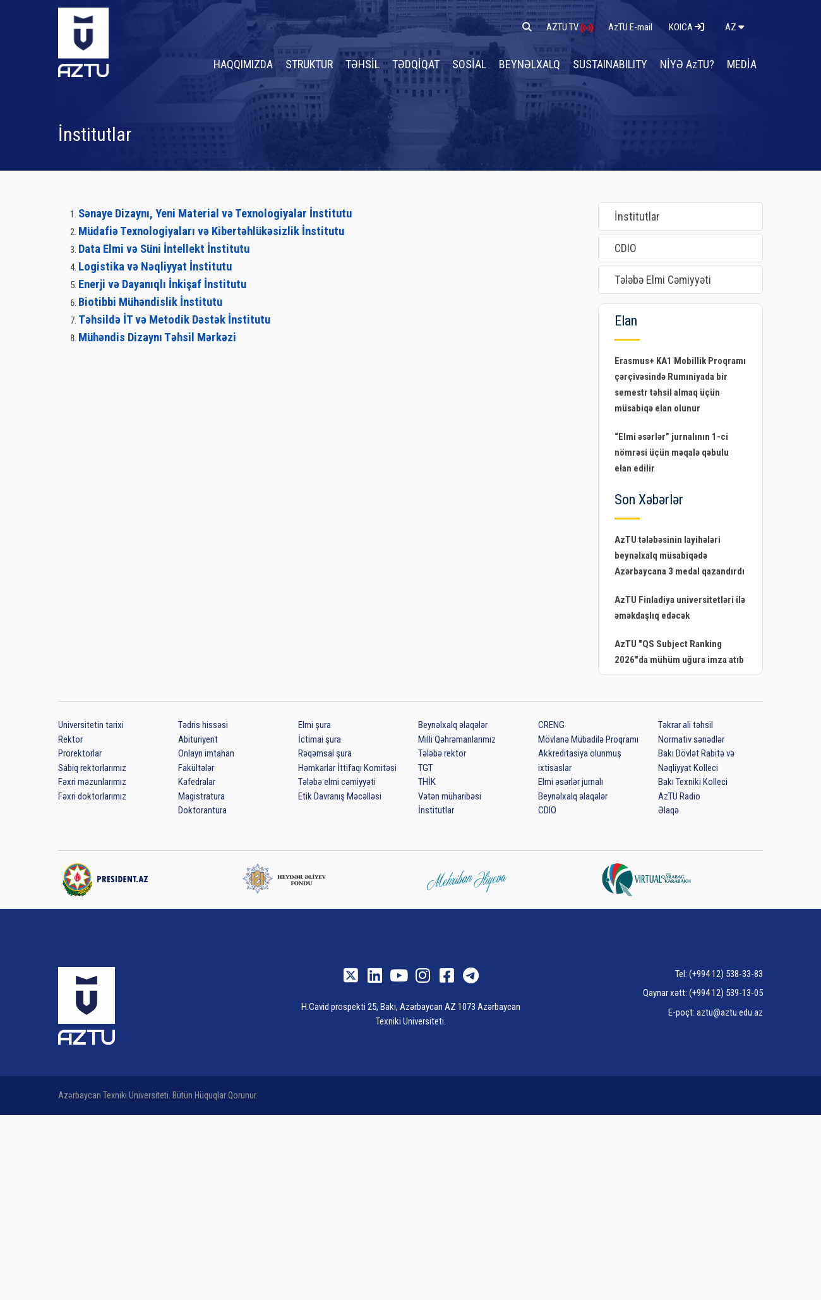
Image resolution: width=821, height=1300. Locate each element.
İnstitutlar (637, 216)
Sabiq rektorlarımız (92, 768)
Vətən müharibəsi (449, 796)
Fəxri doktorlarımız (92, 796)
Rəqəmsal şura (325, 753)
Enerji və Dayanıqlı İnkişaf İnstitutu (162, 284)
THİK (427, 781)
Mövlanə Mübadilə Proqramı (588, 739)
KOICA (686, 26)
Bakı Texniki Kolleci (693, 781)
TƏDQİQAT (425, 63)
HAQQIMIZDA (254, 63)
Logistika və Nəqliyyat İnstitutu (155, 267)
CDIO (625, 248)
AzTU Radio (679, 796)
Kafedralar (196, 781)
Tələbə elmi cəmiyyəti (337, 781)
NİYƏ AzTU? (689, 63)
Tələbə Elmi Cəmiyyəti (662, 279)
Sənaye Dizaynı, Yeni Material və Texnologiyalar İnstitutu (215, 214)
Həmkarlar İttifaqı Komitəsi (347, 768)
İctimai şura (319, 739)
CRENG (551, 725)
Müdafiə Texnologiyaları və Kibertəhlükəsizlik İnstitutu (211, 231)
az (734, 26)
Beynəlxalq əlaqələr (453, 725)
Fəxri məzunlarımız (92, 781)
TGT (425, 768)
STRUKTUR (320, 63)
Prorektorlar (80, 753)
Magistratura (201, 796)
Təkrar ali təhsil (685, 725)
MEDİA (742, 63)
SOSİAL (477, 63)
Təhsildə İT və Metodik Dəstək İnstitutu (174, 320)
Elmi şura (314, 725)
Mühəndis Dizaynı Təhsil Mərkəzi (157, 337)
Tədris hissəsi (203, 725)
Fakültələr (196, 768)
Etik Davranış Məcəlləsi (339, 796)
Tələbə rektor (442, 753)
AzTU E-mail (631, 26)
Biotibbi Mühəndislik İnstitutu (150, 302)
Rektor (70, 739)
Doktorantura (202, 810)
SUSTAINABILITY (614, 63)
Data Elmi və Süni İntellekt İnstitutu (163, 249)
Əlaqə (668, 810)
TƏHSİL (372, 63)
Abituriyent (198, 739)
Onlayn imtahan (206, 753)
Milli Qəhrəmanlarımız (457, 739)
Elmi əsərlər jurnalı (570, 781)
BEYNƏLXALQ (535, 63)
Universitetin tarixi (91, 725)
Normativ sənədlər (691, 739)
